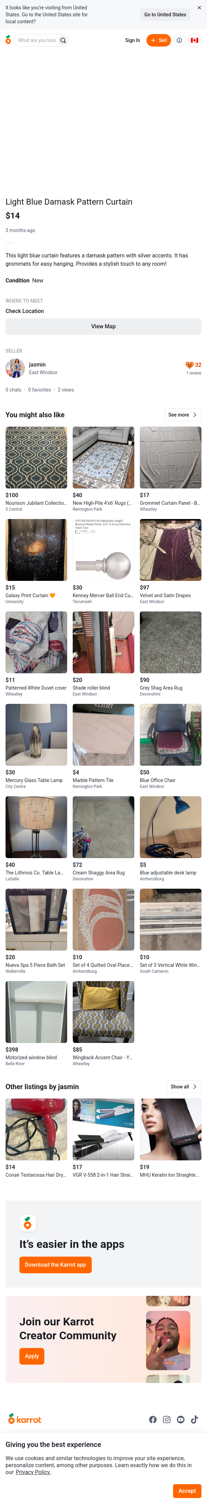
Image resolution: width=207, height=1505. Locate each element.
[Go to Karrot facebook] (153, 1419)
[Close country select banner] (199, 8)
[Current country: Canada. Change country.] (194, 40)
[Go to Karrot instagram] (167, 1419)
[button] (182, 415)
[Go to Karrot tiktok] (194, 1419)
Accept (187, 1491)
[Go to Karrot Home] (24, 1419)
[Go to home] (8, 40)
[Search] (63, 40)
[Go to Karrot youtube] (181, 1419)
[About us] (179, 40)
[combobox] (36, 40)
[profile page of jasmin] (15, 368)
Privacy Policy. (33, 1472)
